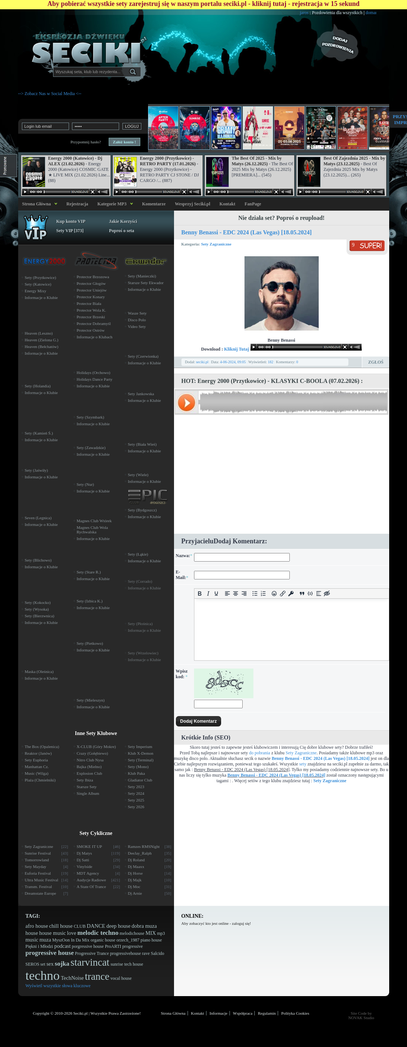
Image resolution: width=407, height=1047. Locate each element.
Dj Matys (98, 853)
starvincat (89, 962)
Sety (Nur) (85, 484)
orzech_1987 (128, 940)
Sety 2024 (136, 793)
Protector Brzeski (91, 317)
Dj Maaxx (149, 866)
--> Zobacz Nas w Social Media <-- (50, 93)
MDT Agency (98, 873)
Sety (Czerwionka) (143, 356)
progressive (132, 946)
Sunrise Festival (46, 853)
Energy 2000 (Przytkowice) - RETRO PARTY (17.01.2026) (168, 161)
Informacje (218, 1013)
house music (52, 933)
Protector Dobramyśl (94, 323)
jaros (320, 12)
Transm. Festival (46, 886)
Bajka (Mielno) (89, 766)
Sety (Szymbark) (90, 417)
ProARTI (113, 946)
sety (302, 764)
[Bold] (200, 593)
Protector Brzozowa (93, 276)
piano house (151, 940)
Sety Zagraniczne (216, 244)
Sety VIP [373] (70, 230)
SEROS (32, 964)
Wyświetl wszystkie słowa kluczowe (58, 985)
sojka (62, 963)
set (42, 964)
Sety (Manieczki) (142, 276)
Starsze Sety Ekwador (146, 282)
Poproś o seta (121, 230)
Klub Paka (136, 773)
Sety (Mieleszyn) (91, 700)
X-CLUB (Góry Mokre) (96, 746)
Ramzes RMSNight (149, 846)
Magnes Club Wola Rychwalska (92, 529)
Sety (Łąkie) (138, 554)
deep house (118, 926)
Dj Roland (149, 860)
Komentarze (153, 204)
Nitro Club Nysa (90, 760)
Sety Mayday (46, 866)
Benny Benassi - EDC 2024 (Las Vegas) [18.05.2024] (246, 232)
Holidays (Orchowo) (94, 372)
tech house (133, 964)
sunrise (117, 964)
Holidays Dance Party (95, 379)
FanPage (252, 204)
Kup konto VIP (70, 221)
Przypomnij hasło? (85, 142)
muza (45, 940)
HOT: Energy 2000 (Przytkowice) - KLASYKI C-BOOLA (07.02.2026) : (272, 381)
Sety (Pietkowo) (90, 643)
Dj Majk (149, 880)
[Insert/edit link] (283, 593)
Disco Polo (137, 320)
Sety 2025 (136, 800)
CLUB (80, 926)
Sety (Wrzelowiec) (143, 653)
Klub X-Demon (141, 753)
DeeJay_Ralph (149, 853)
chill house (60, 926)
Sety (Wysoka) (37, 609)
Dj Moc (149, 886)
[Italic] (208, 593)
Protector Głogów (91, 283)
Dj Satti (98, 860)
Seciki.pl (80, 1013)
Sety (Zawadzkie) (91, 447)
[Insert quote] (302, 593)
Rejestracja (77, 204)
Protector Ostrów (91, 330)
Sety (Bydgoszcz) (142, 510)
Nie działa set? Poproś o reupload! (281, 218)
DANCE (96, 926)
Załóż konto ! (124, 142)
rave (146, 953)
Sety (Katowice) (38, 284)
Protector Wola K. (91, 310)
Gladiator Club (140, 780)
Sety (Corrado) (140, 581)
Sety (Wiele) (138, 474)
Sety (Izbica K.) (90, 601)
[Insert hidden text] (327, 593)
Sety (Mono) (138, 766)
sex (49, 964)
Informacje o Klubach (95, 337)
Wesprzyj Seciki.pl (192, 204)
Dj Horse (149, 873)
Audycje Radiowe (98, 880)
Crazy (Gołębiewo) (92, 753)
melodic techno (98, 932)
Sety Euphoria (36, 760)
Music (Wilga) (37, 773)
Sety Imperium (140, 746)
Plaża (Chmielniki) (40, 780)
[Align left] (227, 593)
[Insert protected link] (291, 593)
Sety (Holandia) (38, 386)
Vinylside (98, 866)
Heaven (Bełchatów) (42, 346)
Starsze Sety (87, 786)
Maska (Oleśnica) (39, 671)
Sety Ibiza (85, 780)
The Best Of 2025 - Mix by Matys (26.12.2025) (257, 161)
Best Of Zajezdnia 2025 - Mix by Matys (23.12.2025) (354, 161)
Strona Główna (35, 204)
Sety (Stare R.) (89, 572)
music (32, 940)
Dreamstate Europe (46, 893)
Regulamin (267, 1013)
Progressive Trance (92, 953)
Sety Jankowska (141, 393)
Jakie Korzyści (123, 221)
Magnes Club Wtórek (94, 520)
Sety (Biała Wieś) (142, 444)
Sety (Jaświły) (36, 470)
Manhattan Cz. (37, 766)
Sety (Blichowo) (38, 560)
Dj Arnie (149, 893)
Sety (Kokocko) (38, 602)
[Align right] (244, 593)
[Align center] (236, 593)
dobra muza (144, 926)
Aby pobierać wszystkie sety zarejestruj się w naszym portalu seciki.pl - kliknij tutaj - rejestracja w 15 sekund (203, 3)
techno (43, 975)
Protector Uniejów (92, 290)
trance (97, 976)
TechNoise (72, 978)
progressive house (50, 952)
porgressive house (88, 946)
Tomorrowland (46, 860)
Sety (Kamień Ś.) (39, 433)
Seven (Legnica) (38, 518)
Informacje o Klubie (41, 297)
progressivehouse (125, 953)
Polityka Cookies (295, 1013)
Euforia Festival (46, 873)
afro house (37, 926)
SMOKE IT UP (98, 846)
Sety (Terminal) (141, 760)
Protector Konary (91, 297)
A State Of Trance (98, 886)
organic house (103, 940)
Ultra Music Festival (46, 880)
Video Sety (137, 326)
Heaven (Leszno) (39, 333)
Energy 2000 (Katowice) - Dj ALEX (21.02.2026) (75, 161)
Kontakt (228, 204)
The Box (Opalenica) (42, 746)
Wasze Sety (137, 313)
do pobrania (259, 752)
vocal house (121, 978)
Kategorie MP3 (112, 204)
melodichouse (131, 933)
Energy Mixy (35, 291)
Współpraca (243, 1013)
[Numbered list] (263, 593)
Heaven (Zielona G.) (42, 340)
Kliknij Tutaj (236, 349)
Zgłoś (375, 362)
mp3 (161, 933)
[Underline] (216, 593)
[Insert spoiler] (319, 593)
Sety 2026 (136, 806)
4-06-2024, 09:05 (233, 362)
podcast (62, 946)
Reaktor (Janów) (38, 753)
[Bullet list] (255, 593)
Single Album (88, 793)
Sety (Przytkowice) (40, 277)
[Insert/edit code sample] (310, 593)
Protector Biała (89, 303)
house (32, 933)
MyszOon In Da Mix (70, 940)
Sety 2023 (136, 786)
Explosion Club (89, 773)
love (71, 933)
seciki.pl (202, 362)
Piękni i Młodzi (39, 946)
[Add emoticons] (274, 593)
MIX (150, 933)
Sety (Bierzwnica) (40, 616)
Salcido (157, 953)
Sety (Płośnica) (140, 623)
